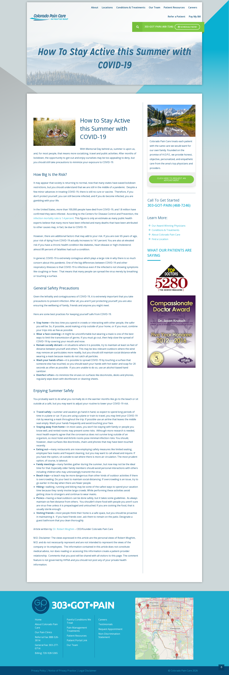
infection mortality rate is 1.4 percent (53, 218)
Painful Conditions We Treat (79, 621)
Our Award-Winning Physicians (168, 225)
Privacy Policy (38, 670)
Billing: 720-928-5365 (46, 653)
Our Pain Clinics (43, 632)
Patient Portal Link (77, 640)
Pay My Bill (195, 16)
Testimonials (105, 624)
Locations (107, 7)
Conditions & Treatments (130, 7)
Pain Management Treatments (77, 629)
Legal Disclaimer (87, 670)
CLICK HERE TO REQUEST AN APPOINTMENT (171, 179)
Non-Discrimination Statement (109, 635)
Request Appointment (110, 629)
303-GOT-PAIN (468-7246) (159, 26)
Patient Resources (174, 7)
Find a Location (160, 239)
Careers (192, 7)
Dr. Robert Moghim (63, 529)
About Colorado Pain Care (166, 234)
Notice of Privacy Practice (62, 670)
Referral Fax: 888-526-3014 (47, 639)
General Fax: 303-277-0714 (46, 646)
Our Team (154, 7)
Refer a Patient (176, 16)
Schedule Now (187, 26)
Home (38, 619)
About (94, 7)
